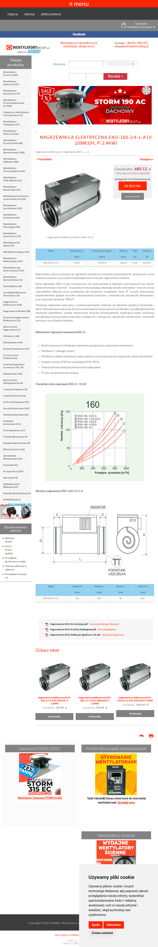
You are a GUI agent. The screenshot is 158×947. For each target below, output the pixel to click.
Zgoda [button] (96, 924)
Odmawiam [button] (114, 924)
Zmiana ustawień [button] (102, 933)
